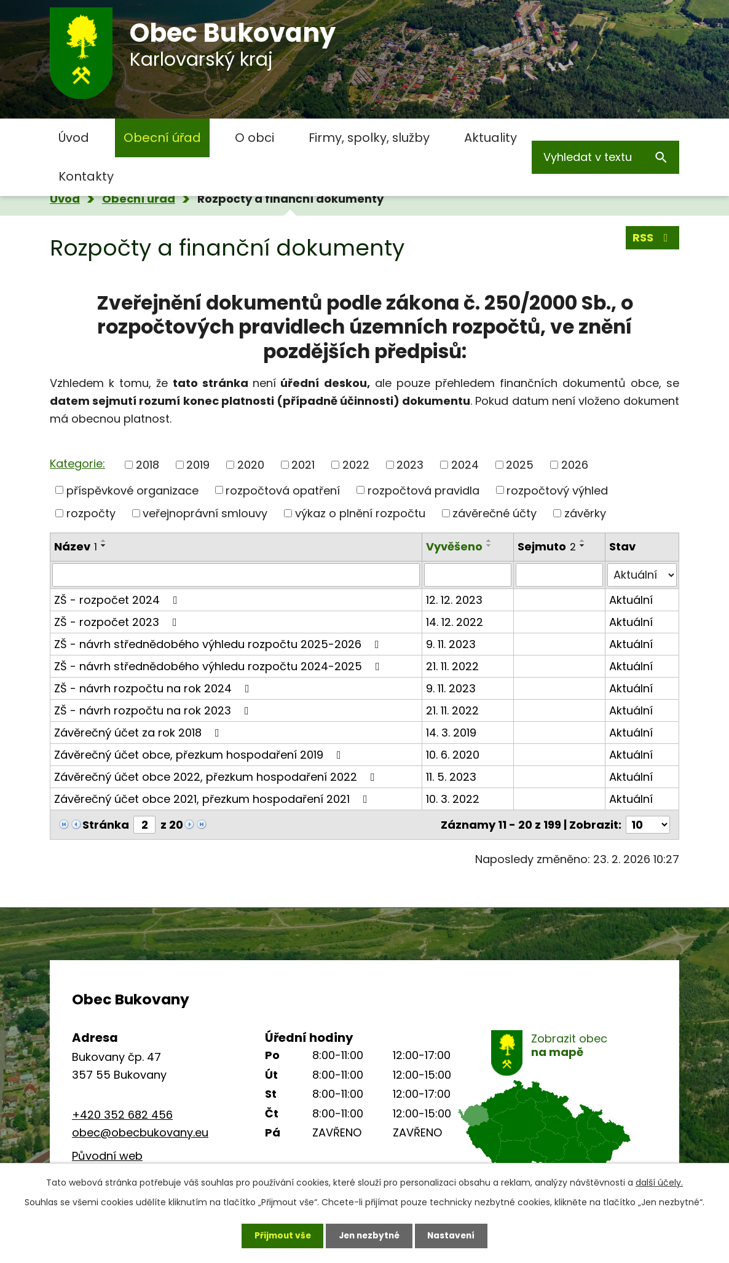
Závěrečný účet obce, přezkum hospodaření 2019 (200, 754)
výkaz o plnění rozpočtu (360, 513)
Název (75, 546)
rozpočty (91, 513)
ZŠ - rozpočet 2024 (118, 600)
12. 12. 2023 (454, 600)
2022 (355, 464)
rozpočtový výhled (557, 490)
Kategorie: (77, 463)
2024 (465, 464)
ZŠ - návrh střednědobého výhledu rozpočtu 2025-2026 (219, 644)
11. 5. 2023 (451, 776)
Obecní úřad (162, 137)
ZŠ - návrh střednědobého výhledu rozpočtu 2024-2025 (219, 666)
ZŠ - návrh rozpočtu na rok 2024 (154, 688)
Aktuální (631, 600)
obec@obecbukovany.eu (140, 1132)
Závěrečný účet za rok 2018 (139, 732)
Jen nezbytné (369, 1235)
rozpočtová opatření (283, 490)
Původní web (107, 1155)
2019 (198, 464)
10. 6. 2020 (452, 754)
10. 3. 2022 (452, 799)
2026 (574, 464)
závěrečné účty (494, 513)
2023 (410, 464)
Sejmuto (547, 546)
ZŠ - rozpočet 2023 (118, 622)
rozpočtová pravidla (423, 490)
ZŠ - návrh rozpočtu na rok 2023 (154, 710)
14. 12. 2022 (454, 622)
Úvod (73, 137)
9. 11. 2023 (451, 644)
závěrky (585, 513)
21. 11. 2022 (452, 666)
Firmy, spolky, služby (369, 137)
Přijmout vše (279, 1235)
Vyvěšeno (454, 546)
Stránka (105, 824)
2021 (303, 464)
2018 (147, 464)
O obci (254, 137)
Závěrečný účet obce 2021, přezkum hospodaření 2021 (213, 799)
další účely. (659, 1182)
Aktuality (490, 137)
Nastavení (454, 1235)
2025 (520, 464)
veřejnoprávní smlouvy (205, 513)
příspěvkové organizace (132, 490)
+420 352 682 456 (122, 1114)
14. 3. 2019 (451, 732)
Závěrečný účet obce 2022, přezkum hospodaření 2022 (217, 776)
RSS (652, 238)
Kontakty (86, 176)
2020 (250, 464)
